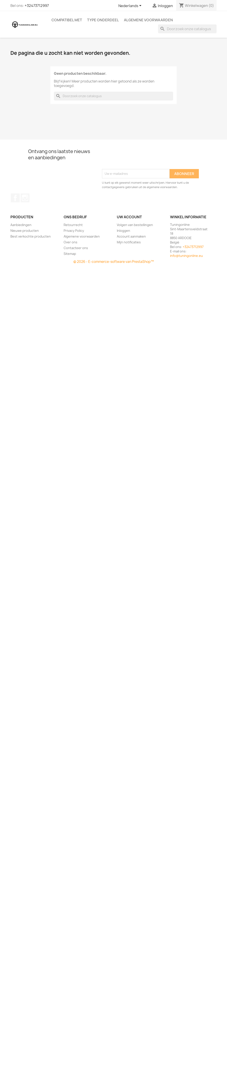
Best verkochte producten (30, 236)
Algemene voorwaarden (148, 20)
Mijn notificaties (129, 242)
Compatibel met (66, 20)
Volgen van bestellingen (135, 225)
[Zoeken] (187, 28)
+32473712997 (37, 5)
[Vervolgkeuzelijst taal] (130, 6)
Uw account (129, 217)
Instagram (25, 197)
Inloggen (123, 230)
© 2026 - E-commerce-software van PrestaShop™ (113, 261)
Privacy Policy (74, 230)
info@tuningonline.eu (186, 256)
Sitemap (70, 254)
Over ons (70, 242)
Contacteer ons (76, 248)
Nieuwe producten (24, 230)
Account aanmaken (131, 236)
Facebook (15, 197)
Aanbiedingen (20, 225)
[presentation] (135, 158)
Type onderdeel (103, 20)
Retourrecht (73, 225)
